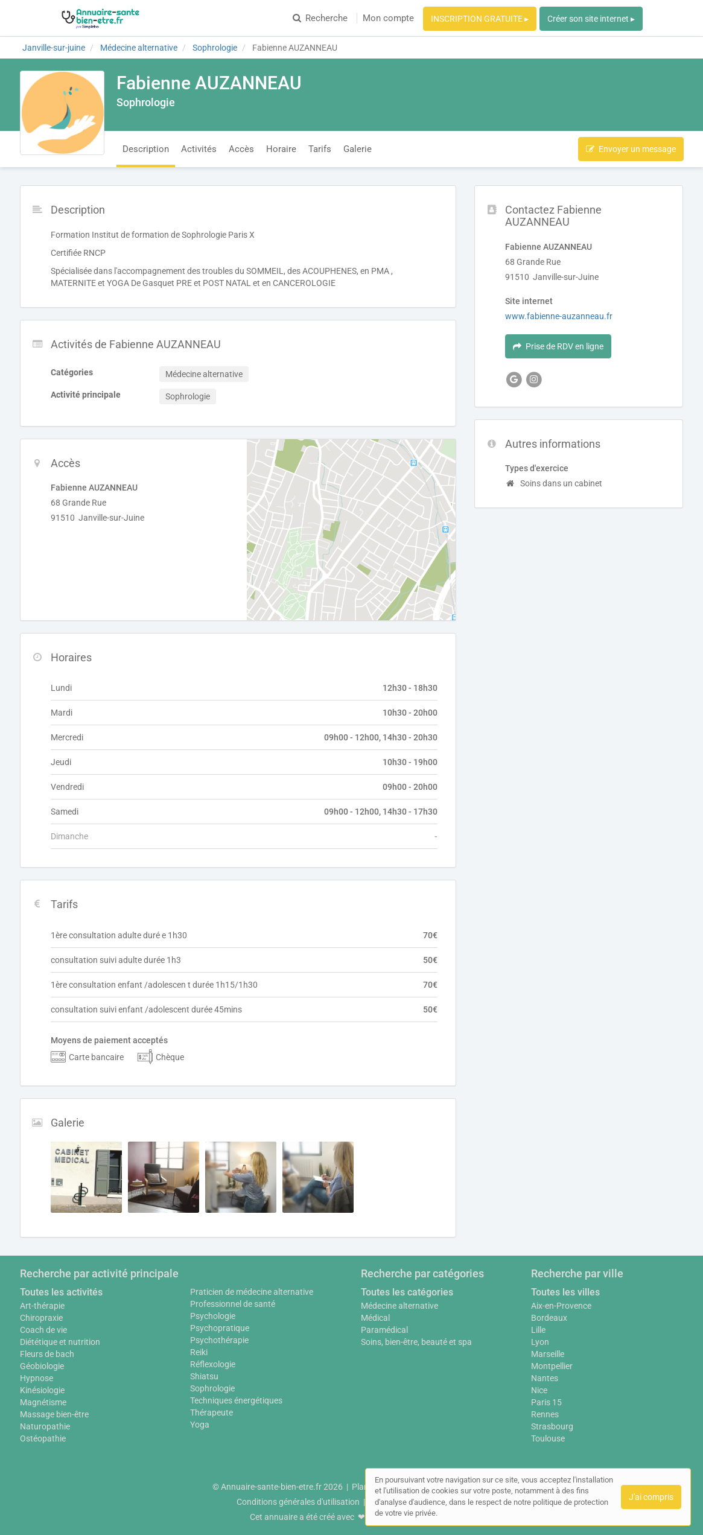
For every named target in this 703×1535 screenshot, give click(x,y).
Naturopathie (45, 1426)
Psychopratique (219, 1328)
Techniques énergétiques (236, 1400)
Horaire (281, 149)
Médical (375, 1318)
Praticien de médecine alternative (251, 1292)
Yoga (199, 1424)
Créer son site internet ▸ (591, 19)
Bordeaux (549, 1318)
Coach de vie (43, 1330)
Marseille (547, 1354)
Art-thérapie (42, 1306)
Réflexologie (212, 1364)
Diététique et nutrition (60, 1342)
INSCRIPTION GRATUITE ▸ (480, 19)
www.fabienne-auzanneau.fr (558, 316)
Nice (539, 1390)
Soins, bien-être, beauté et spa (416, 1342)
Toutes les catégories (407, 1292)
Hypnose (36, 1378)
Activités (199, 149)
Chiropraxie (41, 1318)
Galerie (357, 149)
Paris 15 (546, 1402)
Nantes (544, 1378)
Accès (241, 149)
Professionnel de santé (232, 1304)
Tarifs (319, 149)
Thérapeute (211, 1412)
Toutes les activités (61, 1292)
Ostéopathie (43, 1438)
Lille (538, 1330)
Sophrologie (212, 1388)
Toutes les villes (565, 1292)
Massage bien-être (54, 1414)
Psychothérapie (219, 1340)
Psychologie (212, 1316)
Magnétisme (43, 1402)
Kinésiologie (42, 1390)
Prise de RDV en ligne (558, 346)
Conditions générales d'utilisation (298, 1502)
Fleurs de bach (47, 1354)
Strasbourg (552, 1426)
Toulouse (548, 1438)
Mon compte (388, 18)
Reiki (199, 1352)
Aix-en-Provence (561, 1306)
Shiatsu (204, 1376)
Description (145, 149)
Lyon (540, 1342)
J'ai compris (651, 1497)
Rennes (545, 1414)
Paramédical (384, 1330)
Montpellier (552, 1366)
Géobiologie (42, 1366)
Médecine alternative (399, 1306)
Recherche (320, 18)
